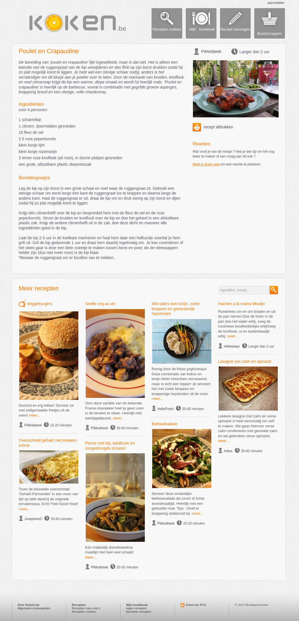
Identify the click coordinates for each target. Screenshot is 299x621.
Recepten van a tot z (86, 608)
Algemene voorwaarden (34, 608)
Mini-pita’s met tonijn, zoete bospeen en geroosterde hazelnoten (175, 308)
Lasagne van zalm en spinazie (244, 361)
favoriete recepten (138, 611)
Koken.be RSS (196, 605)
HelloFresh (165, 409)
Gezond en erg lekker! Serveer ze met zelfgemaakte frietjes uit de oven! (46, 410)
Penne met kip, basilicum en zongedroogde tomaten (110, 445)
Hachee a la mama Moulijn (241, 303)
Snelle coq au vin (100, 303)
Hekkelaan (232, 346)
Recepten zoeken (84, 611)
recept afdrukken (213, 127)
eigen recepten (136, 608)
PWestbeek (211, 51)
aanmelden (276, 3)
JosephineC (33, 519)
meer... (34, 415)
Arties (228, 451)
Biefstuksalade (164, 424)
